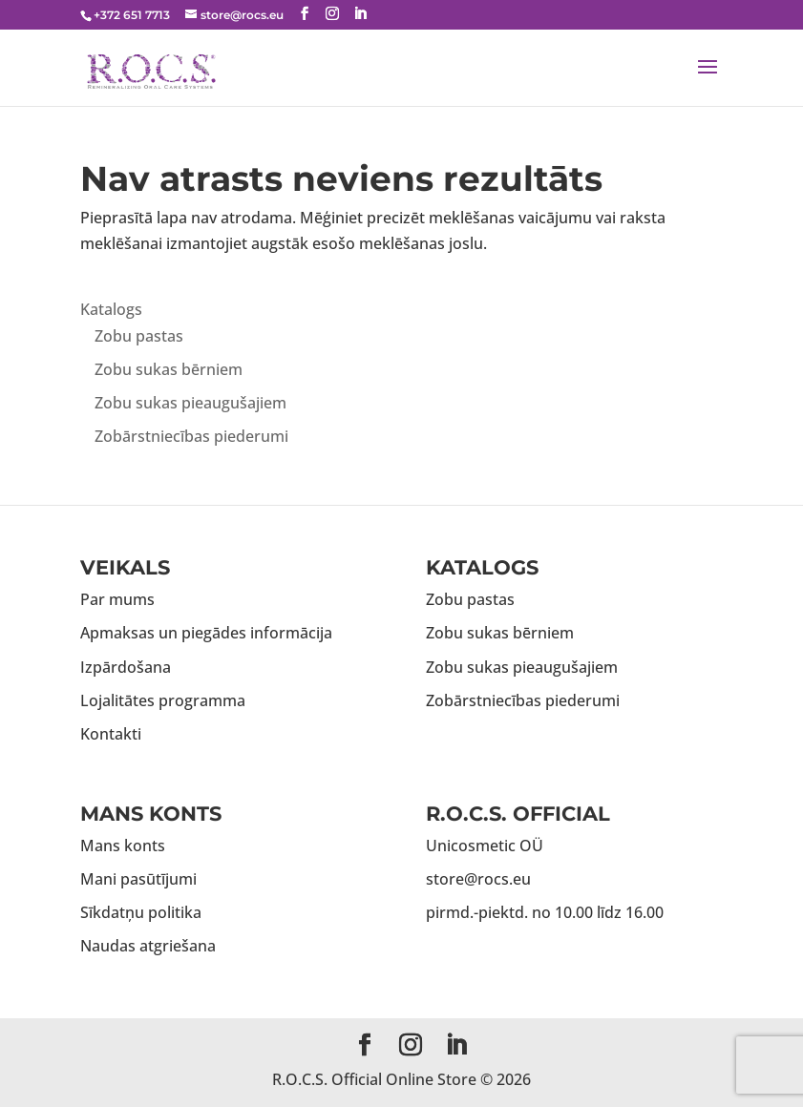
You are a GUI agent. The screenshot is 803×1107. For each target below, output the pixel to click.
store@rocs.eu (478, 878)
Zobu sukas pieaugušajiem (190, 402)
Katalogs (111, 309)
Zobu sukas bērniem (169, 369)
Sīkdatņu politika (140, 912)
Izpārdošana (125, 667)
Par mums (117, 599)
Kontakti (110, 733)
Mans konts (122, 845)
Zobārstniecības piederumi (191, 436)
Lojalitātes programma (162, 700)
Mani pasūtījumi (138, 878)
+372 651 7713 (132, 15)
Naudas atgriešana (148, 945)
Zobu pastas (139, 335)
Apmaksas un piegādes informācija (206, 632)
